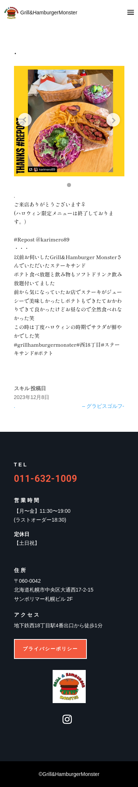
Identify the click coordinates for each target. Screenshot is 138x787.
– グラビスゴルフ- (103, 406)
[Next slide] (113, 120)
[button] (69, 185)
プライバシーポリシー (50, 649)
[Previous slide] (25, 120)
